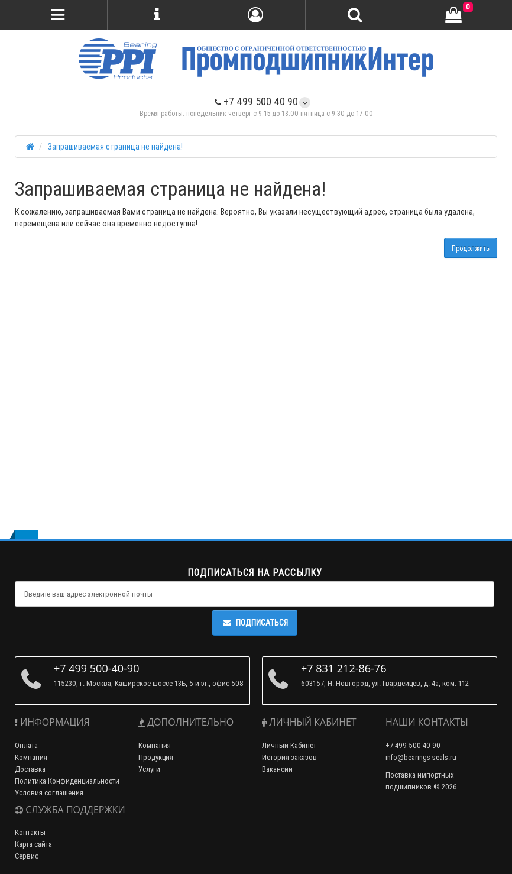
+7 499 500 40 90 (256, 101)
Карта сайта (33, 844)
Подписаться (255, 622)
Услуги (149, 769)
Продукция (155, 757)
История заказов (289, 757)
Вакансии (277, 769)
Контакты (30, 832)
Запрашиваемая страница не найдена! (115, 146)
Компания (31, 757)
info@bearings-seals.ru (420, 757)
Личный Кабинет (289, 745)
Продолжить (471, 248)
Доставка (30, 769)
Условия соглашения (49, 793)
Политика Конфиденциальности (67, 781)
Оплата (26, 745)
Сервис (26, 856)
